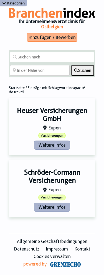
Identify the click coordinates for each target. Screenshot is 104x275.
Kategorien (13, 3)
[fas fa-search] (82, 70)
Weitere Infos (52, 145)
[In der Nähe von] (40, 70)
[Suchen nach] (52, 57)
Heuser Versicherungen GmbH (52, 115)
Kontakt (82, 249)
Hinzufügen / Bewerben (52, 37)
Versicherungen (52, 136)
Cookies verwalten (52, 256)
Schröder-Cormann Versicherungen (52, 177)
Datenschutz (26, 249)
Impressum (57, 249)
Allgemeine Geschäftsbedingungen (52, 241)
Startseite (17, 88)
